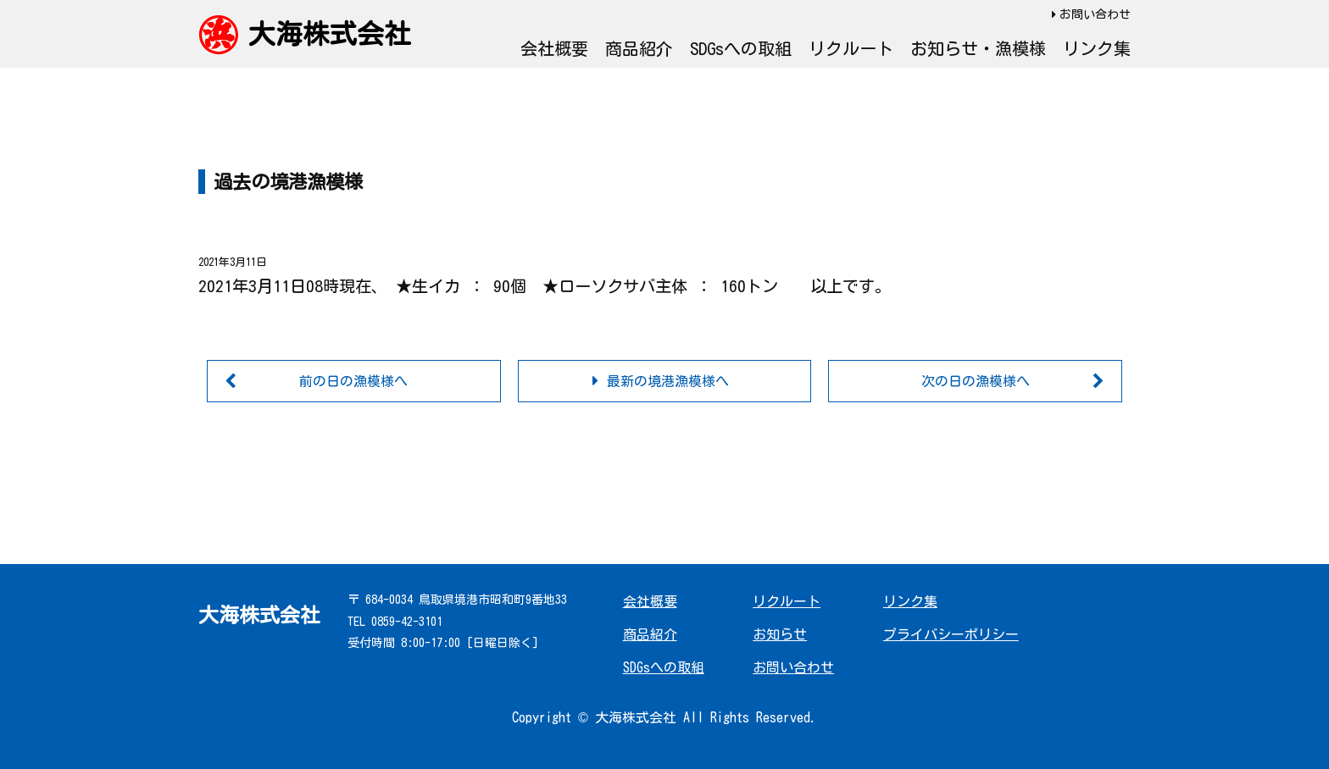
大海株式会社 (329, 33)
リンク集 (1097, 48)
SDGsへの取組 (741, 48)
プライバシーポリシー (951, 634)
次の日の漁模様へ (975, 381)
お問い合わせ (1095, 14)
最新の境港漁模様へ (668, 381)
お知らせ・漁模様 (978, 48)
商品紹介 (639, 48)
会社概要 (554, 48)
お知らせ (780, 634)
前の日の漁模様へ (353, 381)
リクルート (851, 48)
